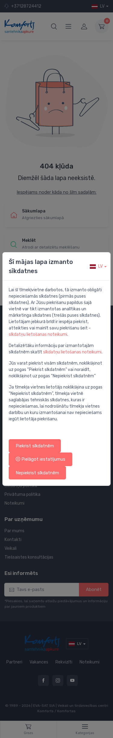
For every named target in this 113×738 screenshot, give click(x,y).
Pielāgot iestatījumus (40, 459)
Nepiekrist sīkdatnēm (37, 473)
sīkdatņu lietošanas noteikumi (38, 334)
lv (96, 266)
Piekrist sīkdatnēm (35, 446)
